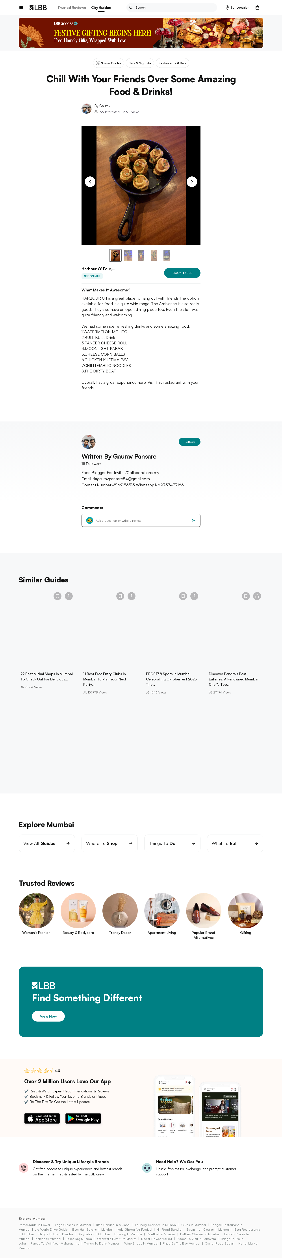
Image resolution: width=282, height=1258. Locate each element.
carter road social (219, 1243)
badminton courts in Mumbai (208, 1229)
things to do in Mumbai (101, 1243)
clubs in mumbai (193, 1225)
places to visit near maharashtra (55, 1243)
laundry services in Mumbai (155, 1225)
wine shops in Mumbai (141, 1243)
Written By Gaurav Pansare (119, 456)
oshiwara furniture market (116, 1239)
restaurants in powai (34, 1225)
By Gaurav (102, 106)
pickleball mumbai (48, 1239)
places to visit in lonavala (196, 1239)
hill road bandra (169, 1229)
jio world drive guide (51, 1229)
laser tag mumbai (79, 1239)
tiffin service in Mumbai (113, 1225)
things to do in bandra (55, 1234)
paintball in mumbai (161, 1234)
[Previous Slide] (90, 181)
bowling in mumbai (128, 1234)
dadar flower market (156, 1239)
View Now (48, 1016)
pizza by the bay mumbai (181, 1243)
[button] (237, 7)
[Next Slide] (191, 181)
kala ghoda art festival (134, 1229)
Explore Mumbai (32, 1218)
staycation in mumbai (94, 1234)
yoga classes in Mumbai (73, 1225)
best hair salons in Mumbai (92, 1229)
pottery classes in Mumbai (200, 1234)
